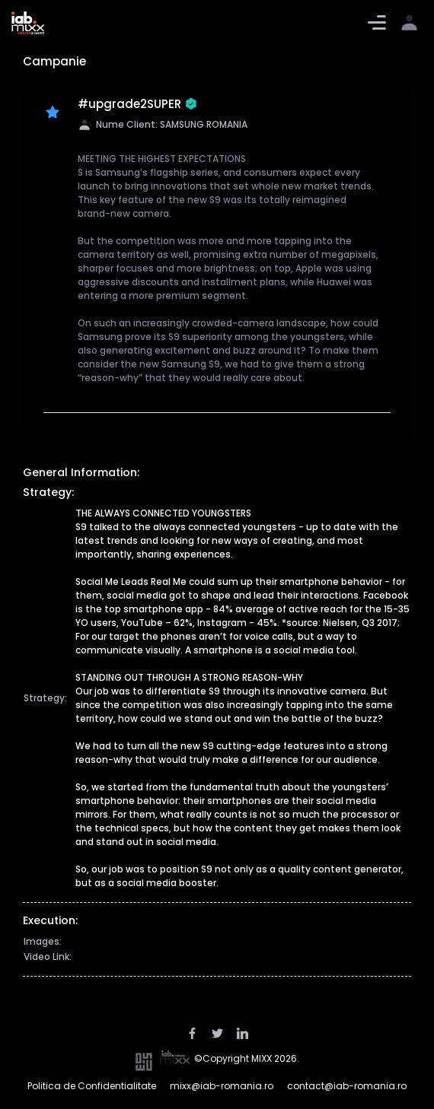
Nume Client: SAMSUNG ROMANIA (162, 124)
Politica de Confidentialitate (91, 1085)
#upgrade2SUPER (137, 104)
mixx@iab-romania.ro (221, 1085)
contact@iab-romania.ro (347, 1085)
